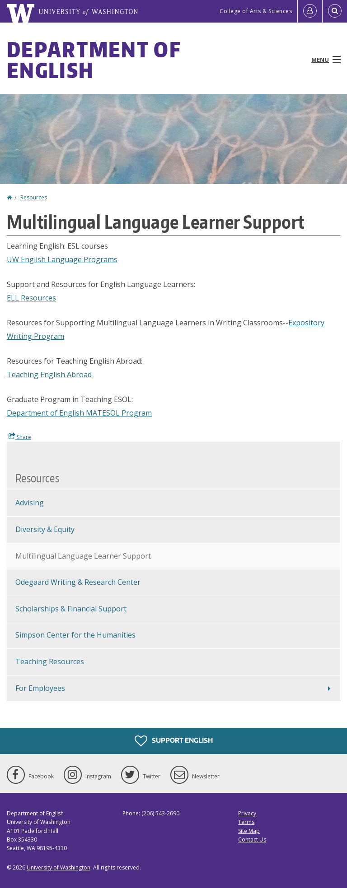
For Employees (40, 688)
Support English (174, 741)
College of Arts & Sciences (256, 11)
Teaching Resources (49, 661)
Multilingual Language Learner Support (83, 556)
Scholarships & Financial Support (71, 609)
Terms (246, 822)
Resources (33, 197)
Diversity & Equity (45, 529)
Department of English (94, 59)
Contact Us (252, 839)
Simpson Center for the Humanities (75, 635)
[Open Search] (335, 11)
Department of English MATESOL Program (79, 413)
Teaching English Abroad (49, 374)
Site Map (249, 831)
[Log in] (310, 11)
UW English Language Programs (62, 259)
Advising (29, 503)
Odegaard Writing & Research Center (78, 582)
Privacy (247, 813)
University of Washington (58, 867)
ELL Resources (31, 298)
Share (20, 437)
